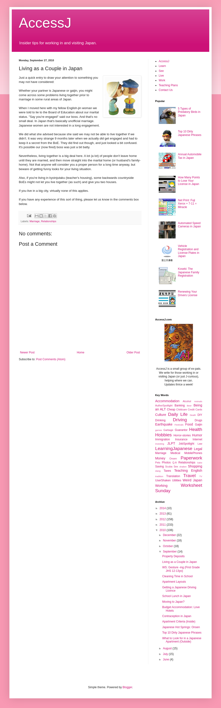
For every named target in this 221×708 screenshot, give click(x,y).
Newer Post (27, 352)
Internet (197, 439)
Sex (176, 466)
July (166, 654)
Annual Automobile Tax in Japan (189, 156)
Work (162, 80)
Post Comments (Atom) (50, 359)
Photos (166, 462)
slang (158, 471)
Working (161, 485)
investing (159, 443)
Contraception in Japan (176, 616)
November (170, 540)
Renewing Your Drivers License (187, 293)
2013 (163, 513)
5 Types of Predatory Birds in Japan (189, 112)
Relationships (48, 221)
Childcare (181, 409)
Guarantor (181, 430)
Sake (199, 462)
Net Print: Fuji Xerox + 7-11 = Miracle (187, 204)
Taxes (167, 470)
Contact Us (166, 90)
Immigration (162, 439)
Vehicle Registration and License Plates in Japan (188, 251)
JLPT (171, 443)
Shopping (195, 466)
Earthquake (164, 424)
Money (160, 458)
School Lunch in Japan (176, 596)
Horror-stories (182, 435)
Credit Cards (195, 409)
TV (200, 476)
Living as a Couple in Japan (179, 562)
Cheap (171, 409)
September (170, 551)
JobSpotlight (186, 443)
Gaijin (198, 424)
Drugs (198, 420)
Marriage (35, 221)
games (158, 430)
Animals (198, 401)
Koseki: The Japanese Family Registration (188, 272)
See (161, 71)
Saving (159, 466)
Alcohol (187, 401)
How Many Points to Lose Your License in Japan (189, 181)
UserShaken (163, 480)
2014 (163, 508)
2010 (163, 530)
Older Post (133, 352)
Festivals (178, 424)
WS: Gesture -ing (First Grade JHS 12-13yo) (181, 569)
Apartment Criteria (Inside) (178, 621)
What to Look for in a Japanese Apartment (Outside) (181, 640)
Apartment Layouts (174, 581)
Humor (197, 435)
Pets (157, 462)
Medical (175, 453)
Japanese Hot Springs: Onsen (181, 627)
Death (193, 415)
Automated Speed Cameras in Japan (189, 224)
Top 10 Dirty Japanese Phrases (189, 133)
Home (80, 352)
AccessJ (45, 23)
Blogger (127, 687)
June (166, 659)
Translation (173, 476)
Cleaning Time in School (177, 576)
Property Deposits (173, 556)
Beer (189, 405)
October (168, 546)
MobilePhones (193, 453)
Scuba (169, 466)
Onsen (173, 458)
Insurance (181, 439)
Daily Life (178, 414)
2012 (163, 519)
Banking (179, 405)
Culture (160, 415)
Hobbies (163, 434)
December (170, 535)
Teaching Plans (168, 85)
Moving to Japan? (173, 601)
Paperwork (191, 457)
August (168, 648)
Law (199, 443)
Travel (189, 475)
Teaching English (188, 470)
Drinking (160, 420)
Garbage (168, 430)
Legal (198, 449)
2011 (163, 524)
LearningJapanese (173, 448)
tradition (159, 476)
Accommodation (167, 401)
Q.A (174, 462)
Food (189, 424)
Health (195, 429)
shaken (183, 466)
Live (161, 75)
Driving (180, 419)
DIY (199, 415)
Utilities (176, 480)
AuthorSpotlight (164, 405)
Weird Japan (192, 480)
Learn (162, 66)
